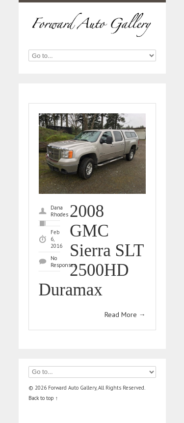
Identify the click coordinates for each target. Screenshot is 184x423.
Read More (125, 314)
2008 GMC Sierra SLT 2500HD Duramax (91, 250)
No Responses (63, 261)
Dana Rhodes (59, 211)
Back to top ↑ (43, 398)
